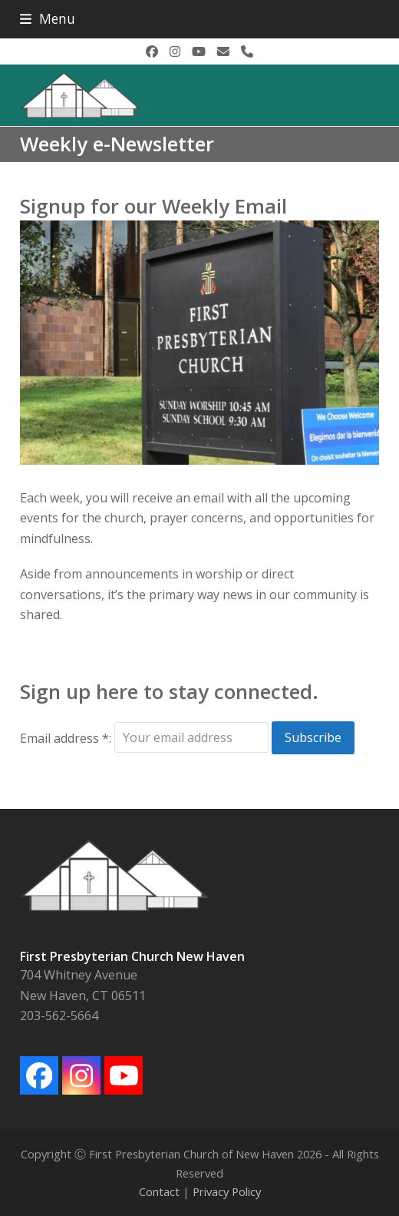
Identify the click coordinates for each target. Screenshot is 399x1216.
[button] (47, 19)
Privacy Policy (227, 1191)
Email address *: (67, 737)
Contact (159, 1191)
